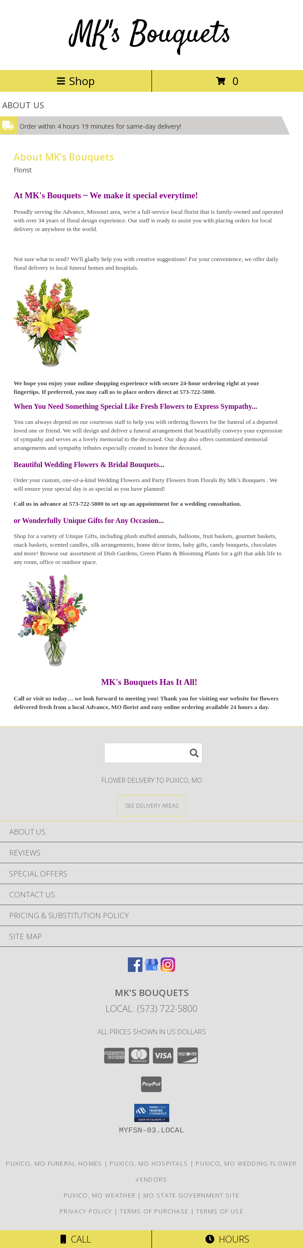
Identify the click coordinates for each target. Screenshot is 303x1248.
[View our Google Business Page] (151, 969)
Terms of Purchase (154, 1211)
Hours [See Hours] (227, 1239)
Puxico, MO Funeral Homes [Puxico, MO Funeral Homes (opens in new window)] (54, 1163)
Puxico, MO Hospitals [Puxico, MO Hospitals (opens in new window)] (149, 1163)
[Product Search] (153, 753)
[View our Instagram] (168, 969)
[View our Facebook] (135, 969)
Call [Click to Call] (76, 1239)
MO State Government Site (191, 1195)
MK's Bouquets (151, 35)
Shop (75, 80)
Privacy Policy (86, 1211)
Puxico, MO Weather (100, 1195)
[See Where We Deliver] (151, 805)
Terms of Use (219, 1211)
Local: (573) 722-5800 (151, 1008)
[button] (151, 1113)
